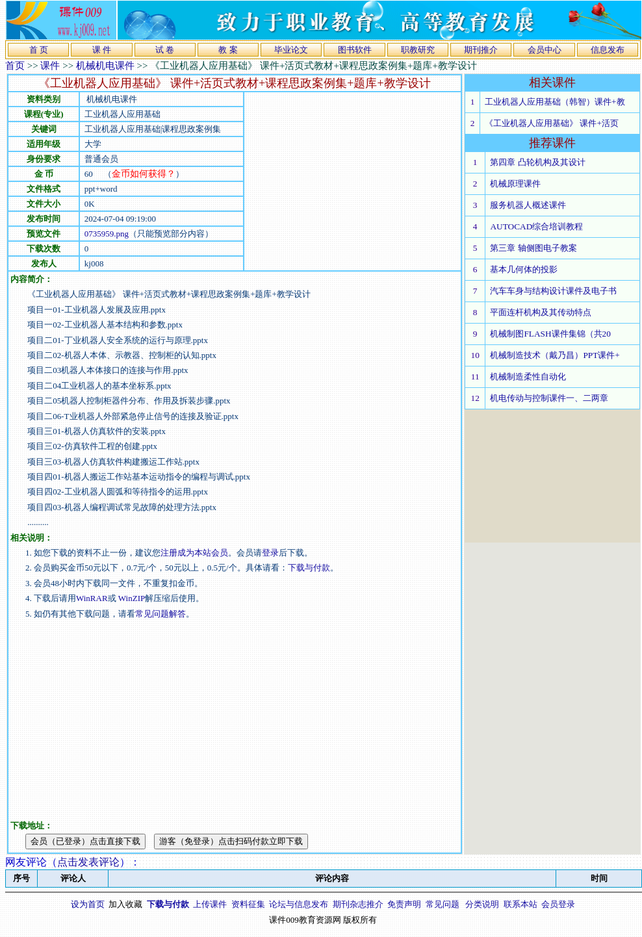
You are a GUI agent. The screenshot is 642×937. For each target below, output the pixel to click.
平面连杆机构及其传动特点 (540, 312)
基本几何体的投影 (524, 269)
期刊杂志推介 (358, 904)
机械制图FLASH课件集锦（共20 (550, 334)
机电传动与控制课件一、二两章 (549, 398)
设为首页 (88, 904)
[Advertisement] (298, 181)
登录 (270, 553)
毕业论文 (291, 50)
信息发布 (607, 50)
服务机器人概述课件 (528, 205)
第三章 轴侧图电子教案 (533, 248)
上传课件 (210, 904)
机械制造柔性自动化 (528, 376)
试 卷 (164, 50)
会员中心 (544, 50)
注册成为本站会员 (194, 553)
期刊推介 (481, 50)
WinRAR (92, 598)
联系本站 (520, 904)
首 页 (38, 50)
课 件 (101, 50)
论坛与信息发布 (298, 904)
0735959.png (106, 233)
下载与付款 (309, 567)
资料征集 (248, 904)
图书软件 (355, 50)
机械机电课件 (105, 65)
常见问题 (442, 904)
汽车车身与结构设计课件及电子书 (553, 291)
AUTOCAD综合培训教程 (536, 226)
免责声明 (404, 904)
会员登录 (558, 904)
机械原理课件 (515, 183)
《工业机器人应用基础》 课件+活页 (552, 123)
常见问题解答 (160, 614)
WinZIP (131, 598)
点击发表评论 (88, 861)
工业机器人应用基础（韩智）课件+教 (555, 102)
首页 (15, 65)
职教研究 (418, 50)
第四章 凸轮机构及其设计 (537, 162)
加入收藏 (125, 904)
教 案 (227, 50)
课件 (50, 65)
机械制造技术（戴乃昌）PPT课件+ (554, 355)
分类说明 (482, 904)
